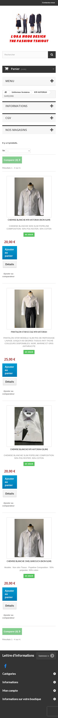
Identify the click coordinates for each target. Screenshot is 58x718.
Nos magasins (16, 130)
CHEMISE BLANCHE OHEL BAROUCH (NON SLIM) (29, 561)
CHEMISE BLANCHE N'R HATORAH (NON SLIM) (29, 220)
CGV (8, 118)
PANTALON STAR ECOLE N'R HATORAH (29, 332)
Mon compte (10, 690)
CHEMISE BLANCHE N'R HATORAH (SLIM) (29, 449)
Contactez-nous (48, 3)
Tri (3, 150)
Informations (16, 106)
